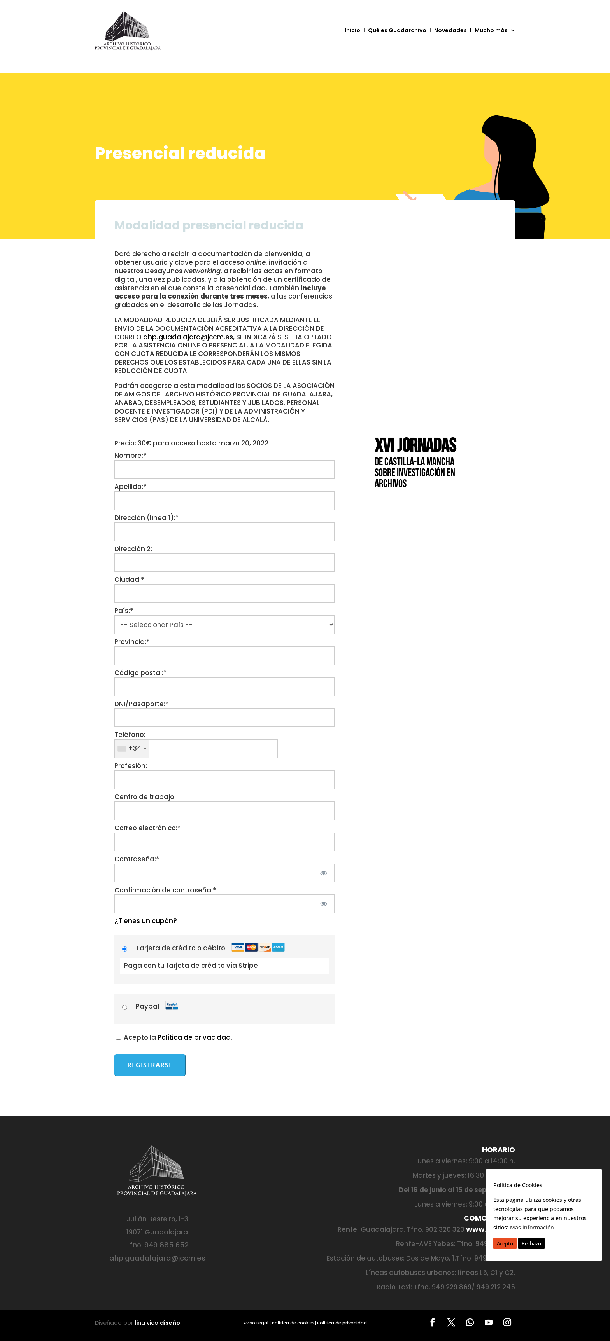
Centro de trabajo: (145, 796)
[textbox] (196, 748)
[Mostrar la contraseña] (323, 873)
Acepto (505, 1243)
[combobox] (132, 749)
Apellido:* (130, 486)
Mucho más (491, 30)
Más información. (533, 1227)
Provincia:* (131, 641)
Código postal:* (140, 672)
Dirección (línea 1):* (146, 517)
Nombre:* (130, 455)
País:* (123, 610)
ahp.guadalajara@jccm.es (188, 337)
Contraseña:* (136, 859)
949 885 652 (166, 1245)
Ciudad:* (129, 579)
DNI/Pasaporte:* (141, 704)
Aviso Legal (255, 1323)
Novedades (450, 30)
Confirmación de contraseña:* (165, 890)
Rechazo (531, 1243)
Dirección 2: (133, 549)
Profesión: (130, 765)
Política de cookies (293, 1323)
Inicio (352, 30)
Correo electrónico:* (147, 828)
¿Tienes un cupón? (145, 920)
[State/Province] (224, 655)
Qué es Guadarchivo (397, 30)
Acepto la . (174, 1037)
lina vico (157, 1323)
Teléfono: (129, 734)
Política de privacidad (194, 1037)
